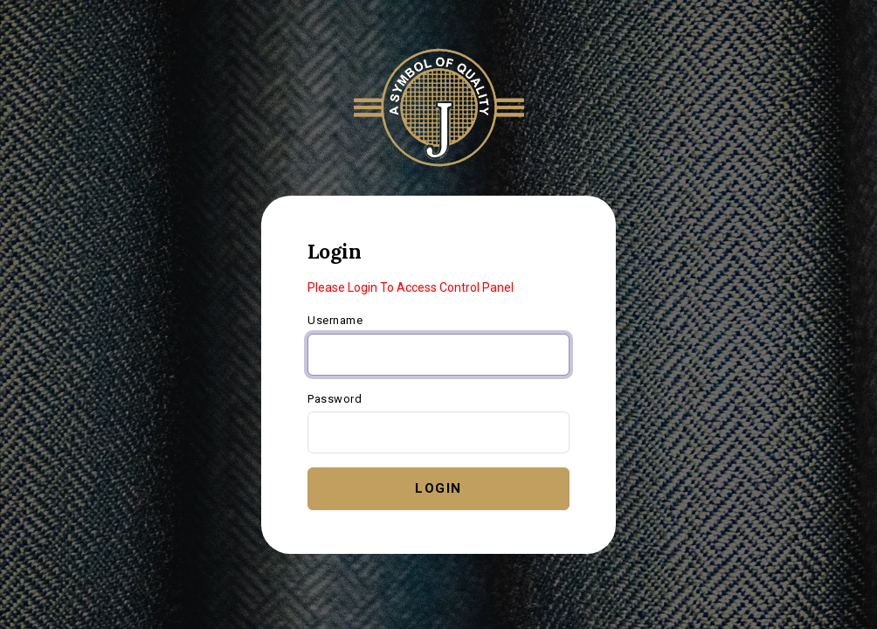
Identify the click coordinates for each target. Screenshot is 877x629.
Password (334, 398)
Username (335, 320)
